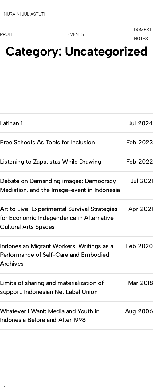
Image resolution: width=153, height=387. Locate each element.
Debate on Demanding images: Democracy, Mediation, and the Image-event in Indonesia (60, 185)
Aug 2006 (139, 311)
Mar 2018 (140, 283)
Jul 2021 (142, 181)
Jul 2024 (140, 123)
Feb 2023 (139, 142)
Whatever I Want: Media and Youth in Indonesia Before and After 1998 (49, 315)
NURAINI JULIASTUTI (24, 14)
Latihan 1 (11, 123)
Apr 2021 (140, 209)
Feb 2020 (139, 246)
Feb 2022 (139, 161)
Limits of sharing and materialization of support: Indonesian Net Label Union (51, 287)
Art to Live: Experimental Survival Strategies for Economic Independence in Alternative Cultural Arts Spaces (58, 217)
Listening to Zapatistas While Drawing (50, 161)
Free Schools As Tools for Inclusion (47, 142)
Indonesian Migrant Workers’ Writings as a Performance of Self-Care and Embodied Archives (56, 255)
